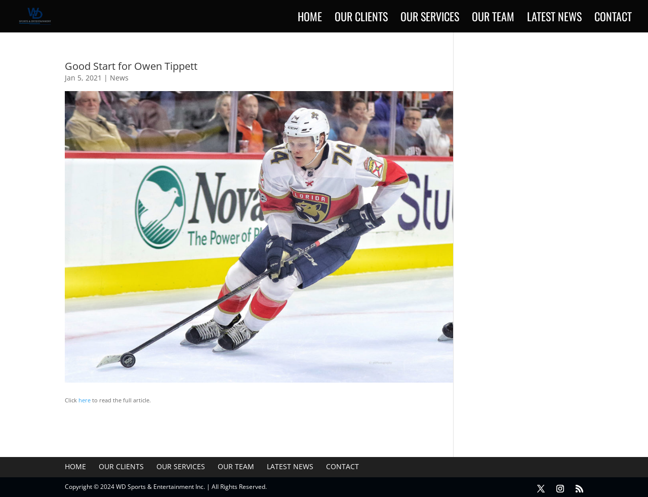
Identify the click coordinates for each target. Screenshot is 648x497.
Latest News (554, 18)
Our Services (429, 18)
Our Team (493, 18)
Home (310, 18)
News (119, 77)
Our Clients (361, 18)
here (84, 400)
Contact (613, 18)
